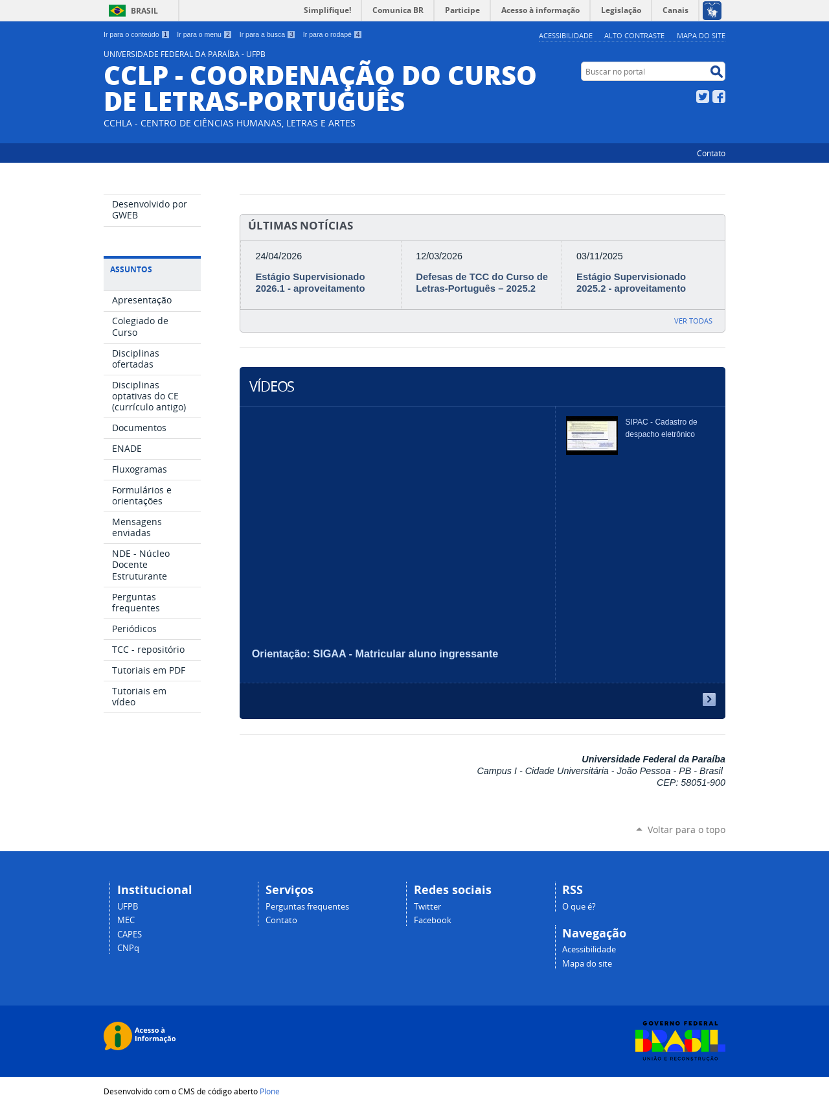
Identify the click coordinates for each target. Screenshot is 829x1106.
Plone (270, 1091)
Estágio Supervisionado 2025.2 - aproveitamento (631, 283)
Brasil (144, 10)
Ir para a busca (268, 34)
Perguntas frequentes (307, 906)
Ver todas (693, 320)
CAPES (129, 934)
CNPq (128, 948)
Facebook (718, 96)
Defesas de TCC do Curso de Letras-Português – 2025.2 (482, 283)
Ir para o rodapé (333, 34)
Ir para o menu (204, 34)
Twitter (702, 96)
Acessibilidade (566, 35)
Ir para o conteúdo (137, 34)
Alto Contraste (634, 35)
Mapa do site (701, 35)
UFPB (127, 906)
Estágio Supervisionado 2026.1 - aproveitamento (310, 283)
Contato (711, 153)
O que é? (579, 906)
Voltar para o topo (686, 829)
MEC (126, 920)
